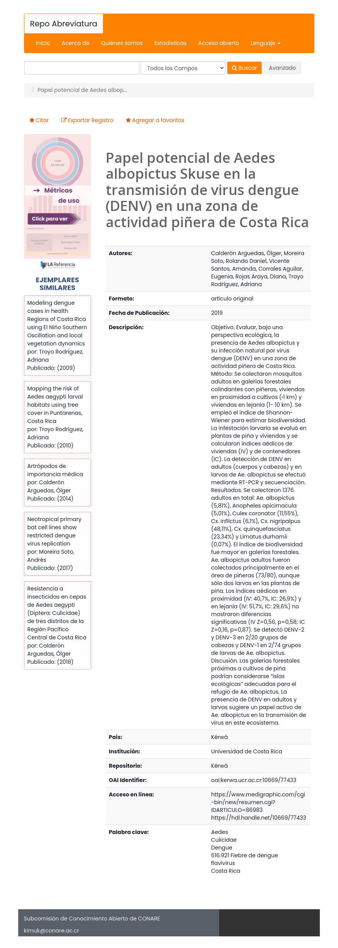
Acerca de (75, 43)
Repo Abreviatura (64, 23)
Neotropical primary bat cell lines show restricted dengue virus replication (54, 531)
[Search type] (183, 67)
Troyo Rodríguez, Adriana (257, 280)
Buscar (244, 68)
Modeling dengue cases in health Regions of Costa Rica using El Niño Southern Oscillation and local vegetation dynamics (57, 323)
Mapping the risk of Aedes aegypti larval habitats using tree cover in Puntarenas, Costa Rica (55, 405)
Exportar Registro (90, 120)
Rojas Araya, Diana (260, 276)
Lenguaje (265, 43)
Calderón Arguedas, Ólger (246, 253)
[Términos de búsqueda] (81, 67)
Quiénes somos (122, 43)
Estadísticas (170, 43)
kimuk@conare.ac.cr (51, 930)
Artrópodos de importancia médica (55, 470)
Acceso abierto (218, 43)
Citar (42, 120)
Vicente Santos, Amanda (250, 265)
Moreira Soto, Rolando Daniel (257, 257)
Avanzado (282, 68)
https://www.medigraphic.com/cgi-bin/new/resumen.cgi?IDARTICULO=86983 (258, 802)
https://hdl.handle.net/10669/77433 (258, 818)
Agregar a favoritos (158, 120)
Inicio (43, 43)
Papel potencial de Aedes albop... (82, 90)
